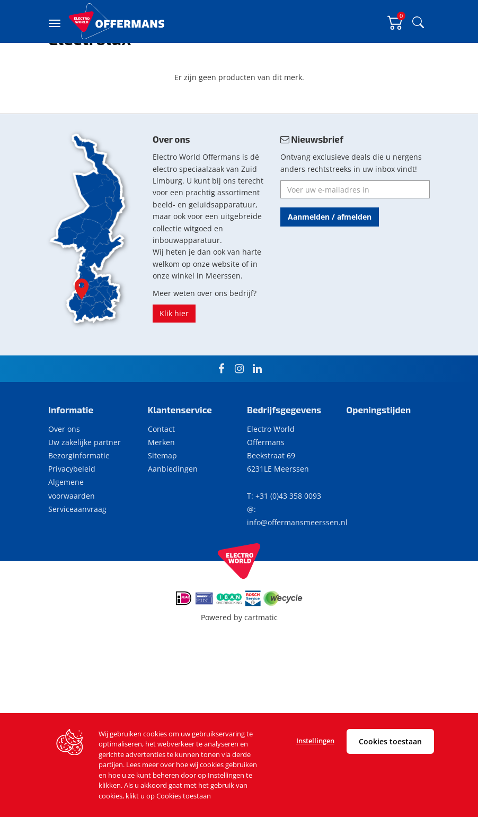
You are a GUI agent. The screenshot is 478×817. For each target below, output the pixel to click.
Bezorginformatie (79, 518)
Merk (72, 71)
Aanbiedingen (173, 531)
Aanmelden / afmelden (329, 279)
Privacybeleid (71, 531)
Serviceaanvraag (77, 572)
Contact (161, 491)
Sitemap (162, 518)
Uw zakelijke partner (84, 505)
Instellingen (315, 740)
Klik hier (174, 376)
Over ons (64, 491)
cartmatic (261, 680)
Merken (161, 505)
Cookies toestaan (390, 741)
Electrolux (100, 71)
